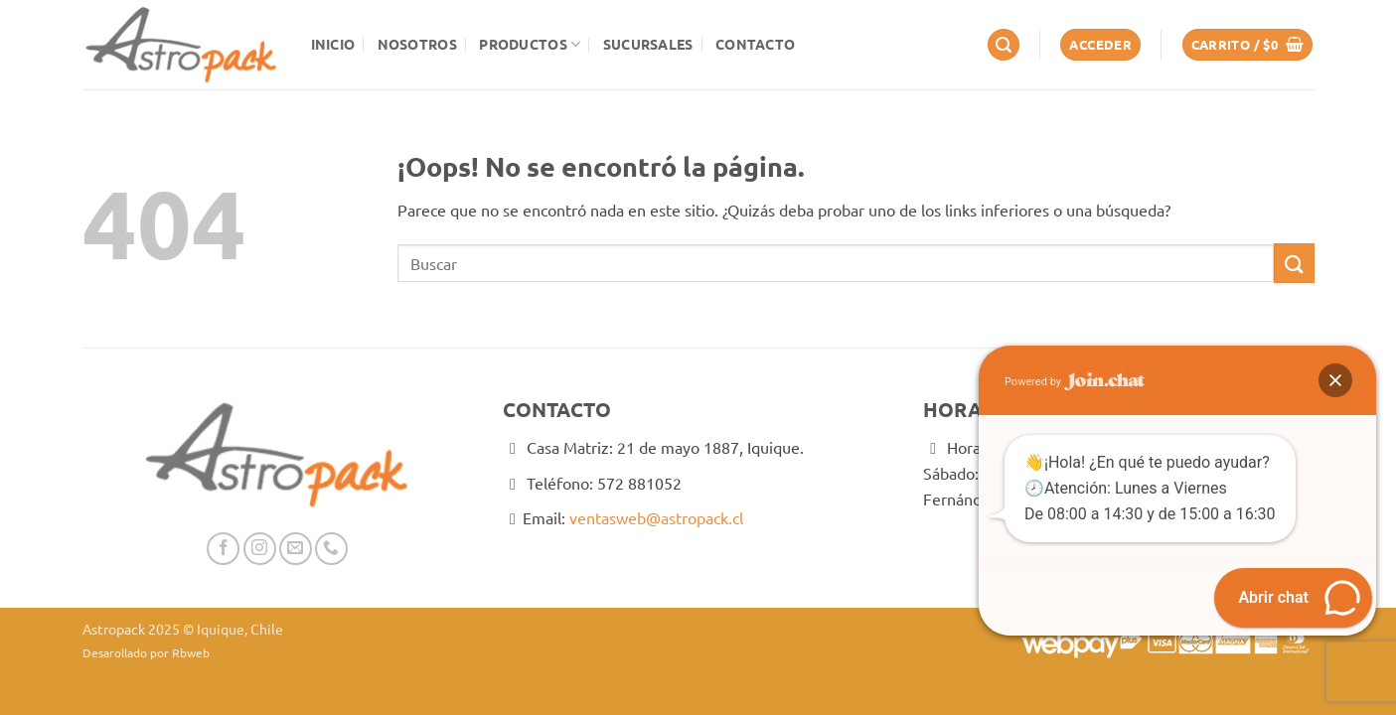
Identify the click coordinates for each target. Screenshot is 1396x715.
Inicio (333, 44)
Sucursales (648, 44)
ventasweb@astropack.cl (656, 517)
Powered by (1075, 381)
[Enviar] (1294, 262)
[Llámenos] (331, 548)
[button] (1003, 45)
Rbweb (191, 652)
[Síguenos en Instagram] (259, 548)
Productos (529, 44)
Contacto (755, 44)
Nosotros (417, 44)
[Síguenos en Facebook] (223, 548)
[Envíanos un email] (295, 548)
